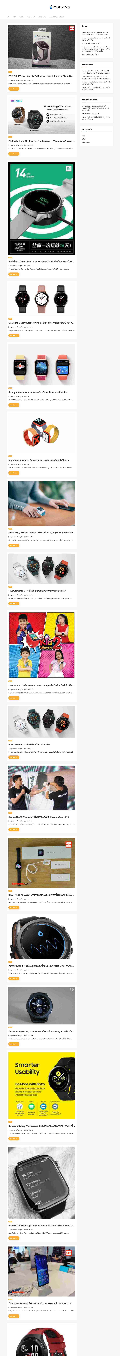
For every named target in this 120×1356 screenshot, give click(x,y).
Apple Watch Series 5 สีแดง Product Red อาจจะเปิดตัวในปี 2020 (38, 460)
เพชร (14, 17)
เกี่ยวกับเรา (42, 17)
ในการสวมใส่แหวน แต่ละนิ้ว (90, 54)
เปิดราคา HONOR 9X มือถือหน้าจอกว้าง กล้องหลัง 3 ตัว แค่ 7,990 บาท (40, 1303)
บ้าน (8, 17)
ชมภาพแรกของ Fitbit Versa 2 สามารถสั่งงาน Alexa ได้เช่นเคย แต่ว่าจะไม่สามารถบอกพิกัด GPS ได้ (95, 108)
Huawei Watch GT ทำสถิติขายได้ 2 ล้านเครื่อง (29, 744)
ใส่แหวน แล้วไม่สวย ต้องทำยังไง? (92, 43)
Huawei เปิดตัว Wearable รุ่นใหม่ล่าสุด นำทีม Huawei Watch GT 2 (38, 817)
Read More (13, 89)
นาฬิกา (21, 17)
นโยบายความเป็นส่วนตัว (56, 17)
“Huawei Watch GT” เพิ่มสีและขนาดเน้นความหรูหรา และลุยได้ (37, 591)
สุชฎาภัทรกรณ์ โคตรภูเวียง (16, 80)
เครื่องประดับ (31, 17)
